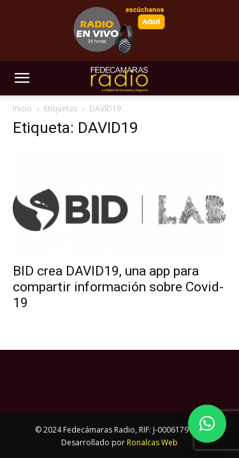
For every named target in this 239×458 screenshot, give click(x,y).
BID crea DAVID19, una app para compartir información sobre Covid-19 (118, 286)
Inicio (22, 108)
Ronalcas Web (152, 442)
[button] (21, 78)
